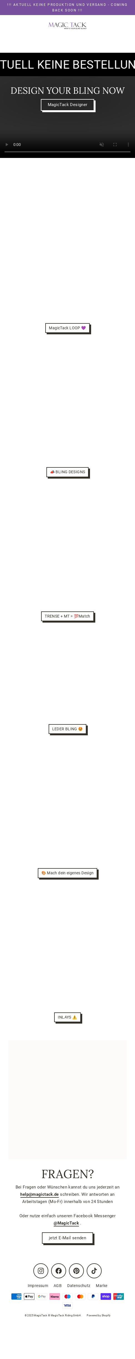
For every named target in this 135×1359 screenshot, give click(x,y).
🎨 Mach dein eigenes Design (67, 873)
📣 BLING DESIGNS (67, 472)
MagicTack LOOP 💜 (67, 328)
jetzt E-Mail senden (67, 1237)
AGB (58, 1285)
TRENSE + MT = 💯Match (67, 616)
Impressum (38, 1285)
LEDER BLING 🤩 (67, 729)
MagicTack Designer (68, 104)
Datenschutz (78, 1285)
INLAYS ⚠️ (67, 1017)
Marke (101, 1285)
